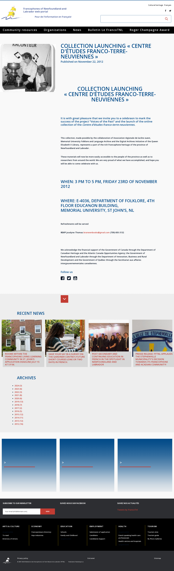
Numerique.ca (79, 562)
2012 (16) (19, 424)
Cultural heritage (155, 5)
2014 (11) (19, 417)
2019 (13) (19, 401)
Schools (63, 532)
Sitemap (157, 558)
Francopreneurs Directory (41, 532)
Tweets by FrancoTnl (127, 509)
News (77, 30)
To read (6, 535)
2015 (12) (19, 414)
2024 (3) (18, 385)
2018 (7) (18, 405)
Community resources (20, 30)
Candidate (94, 535)
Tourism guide (153, 535)
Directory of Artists (10, 539)
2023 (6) (18, 388)
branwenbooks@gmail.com (97, 232)
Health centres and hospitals (130, 541)
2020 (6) (18, 398)
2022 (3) (18, 392)
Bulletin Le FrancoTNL (105, 30)
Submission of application (100, 532)
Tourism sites (153, 532)
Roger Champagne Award (150, 30)
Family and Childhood (69, 535)
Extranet (91, 558)
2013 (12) (19, 421)
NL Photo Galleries (155, 539)
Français (167, 5)
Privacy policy (22, 558)
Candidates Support (97, 539)
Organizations (55, 30)
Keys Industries (37, 535)
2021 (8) (18, 395)
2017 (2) (18, 408)
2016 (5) (18, 411)
